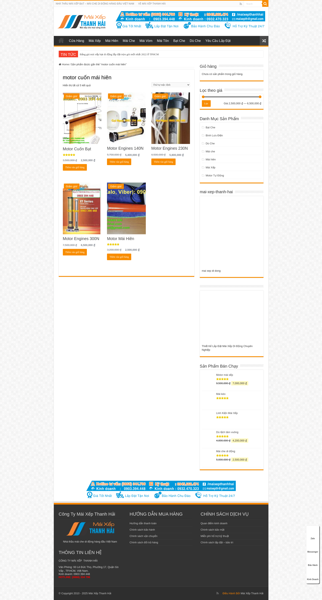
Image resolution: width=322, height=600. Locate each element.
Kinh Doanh (313, 574)
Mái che (210, 151)
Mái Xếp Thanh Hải (252, 593)
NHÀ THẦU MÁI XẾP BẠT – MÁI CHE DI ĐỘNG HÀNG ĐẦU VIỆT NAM (95, 3)
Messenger (312, 547)
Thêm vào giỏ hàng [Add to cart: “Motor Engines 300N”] (75, 252)
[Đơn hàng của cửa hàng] (171, 84)
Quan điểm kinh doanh (214, 523)
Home (65, 64)
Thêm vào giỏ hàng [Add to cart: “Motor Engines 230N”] (163, 161)
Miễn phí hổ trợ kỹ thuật (215, 536)
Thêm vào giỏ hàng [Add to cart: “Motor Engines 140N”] (119, 161)
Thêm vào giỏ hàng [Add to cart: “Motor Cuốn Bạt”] (75, 167)
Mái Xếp (95, 41)
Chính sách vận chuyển (143, 536)
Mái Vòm (145, 41)
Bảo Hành (312, 560)
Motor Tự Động (215, 175)
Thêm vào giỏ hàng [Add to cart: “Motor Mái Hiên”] (119, 256)
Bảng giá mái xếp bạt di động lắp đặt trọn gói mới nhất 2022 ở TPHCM (119, 54)
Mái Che (129, 41)
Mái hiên (211, 159)
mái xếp (61, 40)
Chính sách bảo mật (212, 529)
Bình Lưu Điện (214, 135)
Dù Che (195, 41)
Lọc (206, 103)
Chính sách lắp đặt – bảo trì (217, 542)
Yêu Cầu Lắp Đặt (218, 41)
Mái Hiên (111, 41)
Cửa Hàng (76, 41)
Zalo (312, 534)
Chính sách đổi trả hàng (144, 542)
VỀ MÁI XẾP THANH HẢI (152, 3)
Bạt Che (179, 41)
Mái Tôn (163, 41)
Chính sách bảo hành (142, 529)
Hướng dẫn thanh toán (143, 523)
